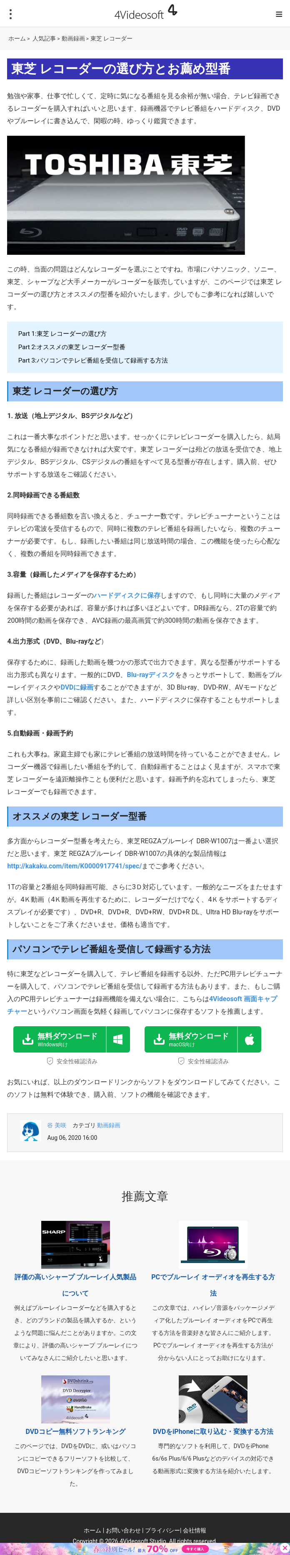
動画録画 (73, 38)
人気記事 (44, 38)
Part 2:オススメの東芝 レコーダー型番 (71, 347)
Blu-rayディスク (151, 675)
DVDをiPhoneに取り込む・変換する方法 (213, 1432)
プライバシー (162, 1530)
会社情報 (194, 1530)
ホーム (17, 38)
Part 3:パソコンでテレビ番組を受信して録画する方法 (93, 360)
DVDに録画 (76, 687)
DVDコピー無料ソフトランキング (75, 1432)
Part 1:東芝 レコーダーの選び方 (62, 333)
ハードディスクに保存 (127, 595)
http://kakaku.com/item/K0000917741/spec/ (74, 866)
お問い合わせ (123, 1530)
